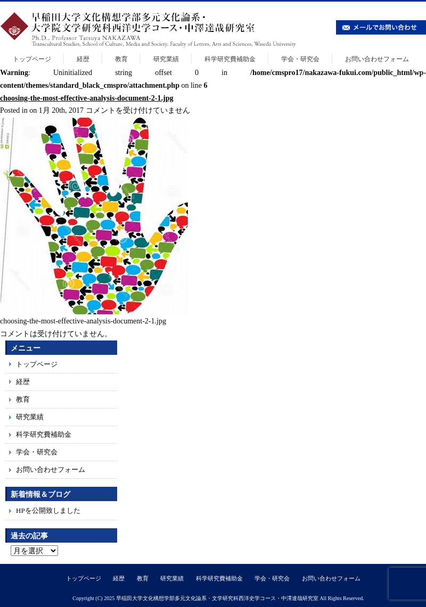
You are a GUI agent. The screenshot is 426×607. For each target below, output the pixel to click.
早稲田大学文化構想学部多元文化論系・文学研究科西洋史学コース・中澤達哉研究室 (217, 598)
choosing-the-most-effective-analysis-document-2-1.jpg (86, 98)
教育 (121, 59)
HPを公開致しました (48, 510)
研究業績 (166, 59)
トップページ (32, 59)
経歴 (83, 59)
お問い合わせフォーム (377, 59)
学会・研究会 (300, 59)
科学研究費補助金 (230, 59)
